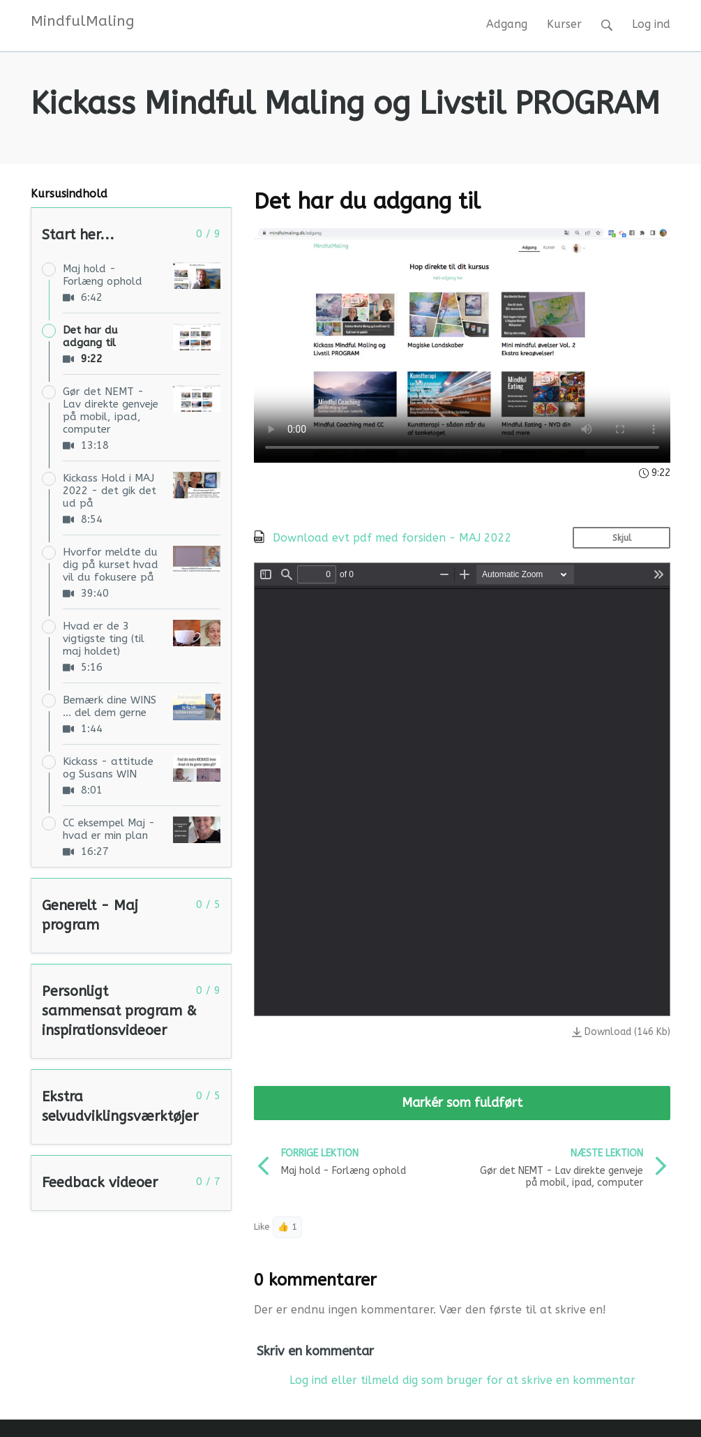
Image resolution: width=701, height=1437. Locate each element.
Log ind (651, 24)
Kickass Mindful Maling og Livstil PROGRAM (345, 104)
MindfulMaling (82, 21)
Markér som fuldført (462, 1102)
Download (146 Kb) (621, 1032)
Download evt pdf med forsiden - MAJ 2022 (392, 537)
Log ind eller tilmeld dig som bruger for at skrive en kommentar (462, 1380)
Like (262, 1226)
